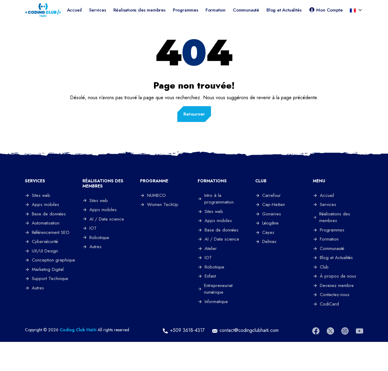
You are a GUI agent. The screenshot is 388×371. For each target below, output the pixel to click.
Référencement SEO (47, 232)
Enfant (207, 276)
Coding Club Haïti (78, 330)
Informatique (213, 301)
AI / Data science (103, 219)
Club (321, 267)
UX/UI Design (41, 251)
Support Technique (46, 278)
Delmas (265, 241)
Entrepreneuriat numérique (215, 289)
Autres (34, 288)
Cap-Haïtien (270, 204)
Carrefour (268, 195)
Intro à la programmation (216, 199)
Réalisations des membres (139, 10)
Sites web (37, 195)
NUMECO (153, 195)
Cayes (264, 232)
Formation (216, 10)
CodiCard (326, 304)
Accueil (74, 10)
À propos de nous (334, 276)
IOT (89, 228)
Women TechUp (159, 204)
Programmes (185, 10)
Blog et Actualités (283, 10)
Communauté (246, 10)
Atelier (207, 248)
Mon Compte (326, 10)
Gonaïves (268, 214)
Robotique (95, 237)
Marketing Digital (44, 269)
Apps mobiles (42, 204)
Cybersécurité (41, 241)
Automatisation (42, 223)
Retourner (194, 114)
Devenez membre (333, 285)
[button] (353, 10)
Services (97, 10)
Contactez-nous (331, 294)
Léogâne (267, 223)
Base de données (45, 214)
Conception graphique (50, 260)
